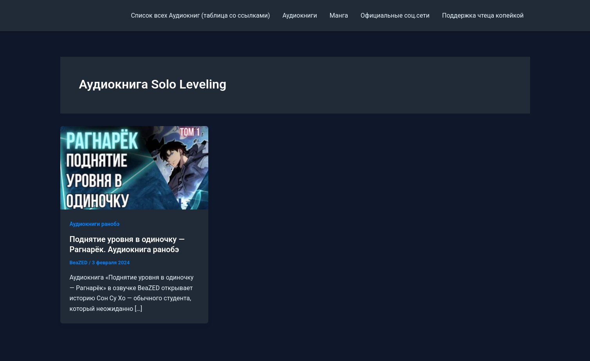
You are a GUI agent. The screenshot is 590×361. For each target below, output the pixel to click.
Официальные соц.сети (395, 15)
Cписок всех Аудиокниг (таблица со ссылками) (200, 15)
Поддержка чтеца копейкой (482, 15)
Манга (339, 15)
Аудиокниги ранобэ (95, 224)
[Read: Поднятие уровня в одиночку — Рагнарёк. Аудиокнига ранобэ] (134, 167)
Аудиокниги (299, 15)
